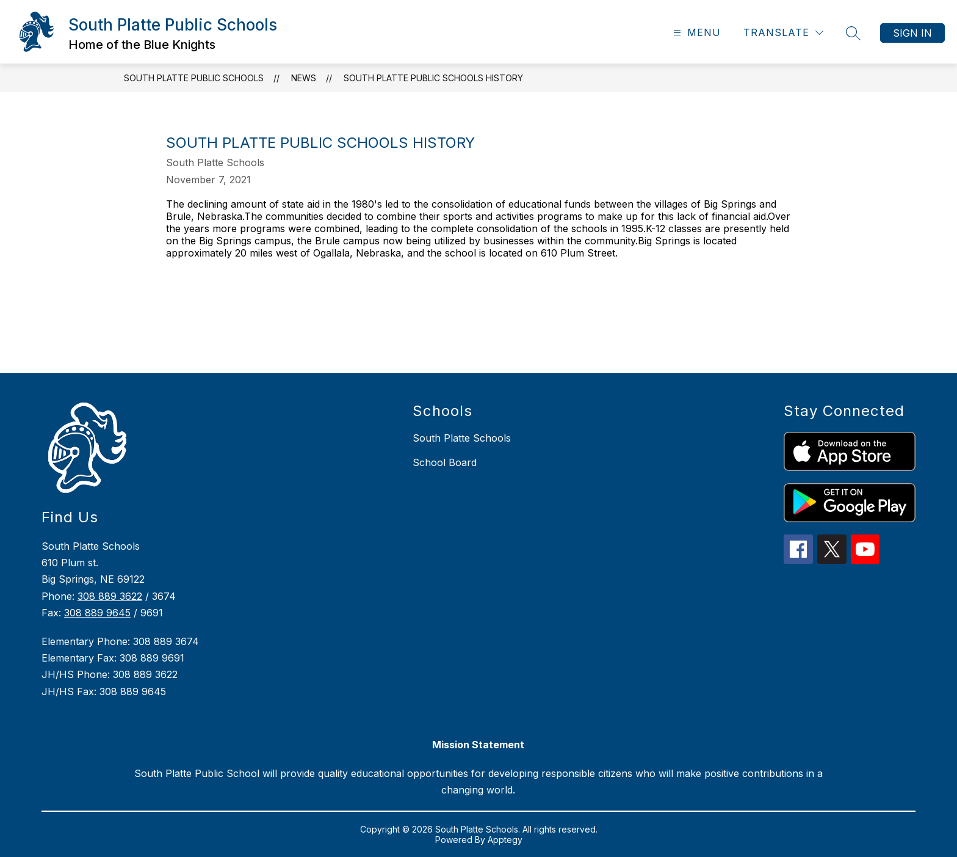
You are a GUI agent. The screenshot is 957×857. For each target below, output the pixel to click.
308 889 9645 (97, 613)
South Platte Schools (462, 438)
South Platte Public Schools (194, 78)
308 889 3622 (110, 596)
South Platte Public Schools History (433, 78)
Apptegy (505, 839)
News (303, 78)
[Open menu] (695, 32)
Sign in (912, 33)
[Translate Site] (783, 32)
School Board (445, 462)
